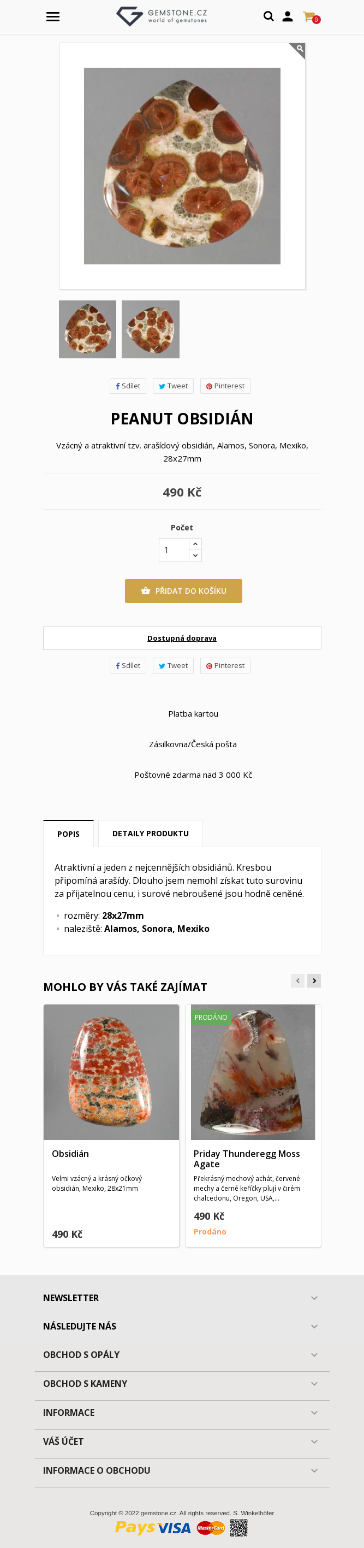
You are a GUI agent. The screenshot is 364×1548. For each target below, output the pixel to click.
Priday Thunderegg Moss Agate (247, 1159)
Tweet (173, 386)
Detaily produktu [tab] (150, 833)
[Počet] (174, 550)
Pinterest (225, 386)
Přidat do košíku (183, 591)
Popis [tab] (68, 834)
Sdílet (128, 386)
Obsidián (70, 1154)
